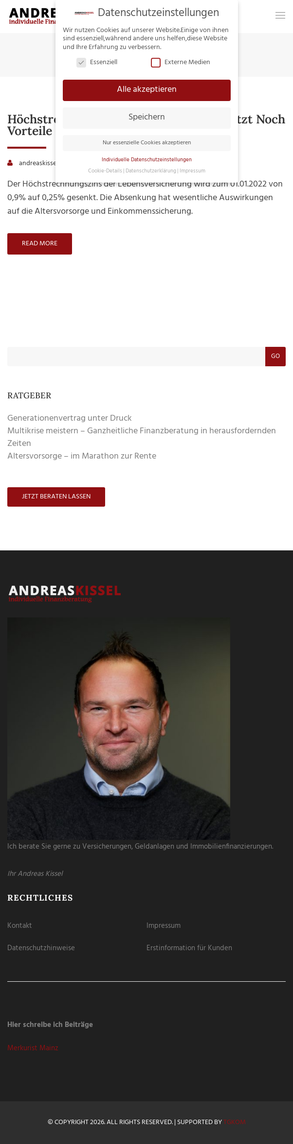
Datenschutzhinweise (41, 948)
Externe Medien (180, 62)
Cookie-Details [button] (105, 171)
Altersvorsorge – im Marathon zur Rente (81, 456)
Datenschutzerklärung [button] (151, 171)
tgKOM (234, 1122)
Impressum (163, 926)
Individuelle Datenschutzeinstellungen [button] (147, 160)
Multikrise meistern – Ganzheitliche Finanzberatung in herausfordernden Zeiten (141, 437)
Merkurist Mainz (32, 1048)
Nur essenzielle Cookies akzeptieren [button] (147, 143)
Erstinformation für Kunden (189, 948)
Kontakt (19, 926)
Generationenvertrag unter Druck (69, 418)
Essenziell (96, 62)
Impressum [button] (192, 171)
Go (275, 356)
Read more (39, 243)
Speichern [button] (146, 117)
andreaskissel (38, 163)
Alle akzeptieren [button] (147, 90)
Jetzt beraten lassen (56, 496)
